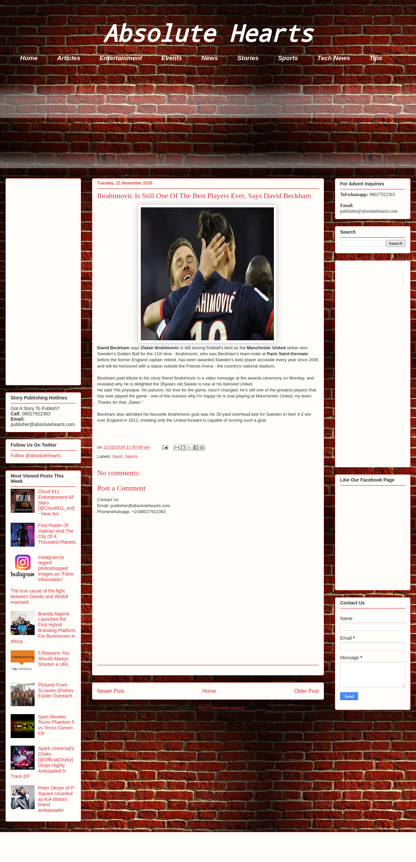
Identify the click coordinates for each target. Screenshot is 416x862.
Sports (288, 57)
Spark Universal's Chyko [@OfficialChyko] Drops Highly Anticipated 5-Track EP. (42, 762)
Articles (68, 57)
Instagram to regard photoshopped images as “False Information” (56, 568)
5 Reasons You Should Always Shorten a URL (54, 658)
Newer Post (110, 691)
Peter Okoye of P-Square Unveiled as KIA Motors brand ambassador (56, 799)
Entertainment (121, 57)
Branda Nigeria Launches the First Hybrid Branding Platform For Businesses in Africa (43, 627)
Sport (117, 456)
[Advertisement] (210, 121)
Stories (248, 57)
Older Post (306, 691)
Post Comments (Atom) (221, 707)
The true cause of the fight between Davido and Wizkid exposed (39, 596)
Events (171, 57)
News (209, 57)
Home (29, 57)
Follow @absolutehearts (36, 455)
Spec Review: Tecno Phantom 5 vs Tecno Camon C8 (56, 725)
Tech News (333, 57)
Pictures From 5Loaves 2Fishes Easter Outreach (56, 690)
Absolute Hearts (208, 32)
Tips (375, 57)
